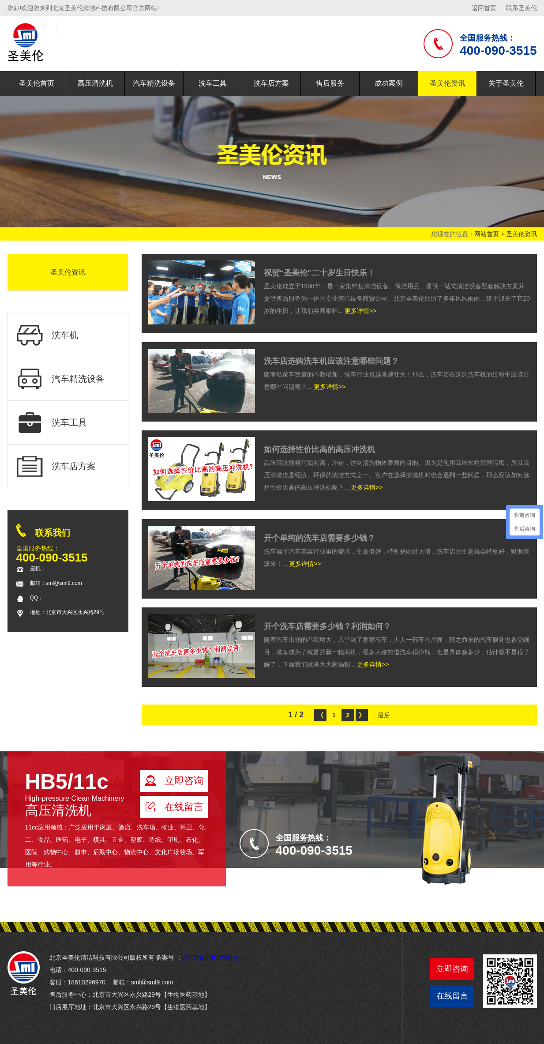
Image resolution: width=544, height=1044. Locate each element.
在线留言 (452, 995)
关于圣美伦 (506, 83)
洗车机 (47, 335)
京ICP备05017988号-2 (213, 957)
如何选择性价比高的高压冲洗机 (319, 449)
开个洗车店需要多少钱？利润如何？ (327, 626)
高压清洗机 (95, 83)
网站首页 (486, 233)
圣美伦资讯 (447, 83)
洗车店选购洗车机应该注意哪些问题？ (331, 361)
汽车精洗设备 (154, 83)
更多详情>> (360, 310)
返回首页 (484, 7)
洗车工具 (213, 83)
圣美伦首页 (36, 83)
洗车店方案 (271, 83)
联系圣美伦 (521, 7)
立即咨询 (452, 969)
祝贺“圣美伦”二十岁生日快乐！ (319, 272)
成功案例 (389, 83)
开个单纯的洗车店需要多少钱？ (319, 538)
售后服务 (330, 83)
